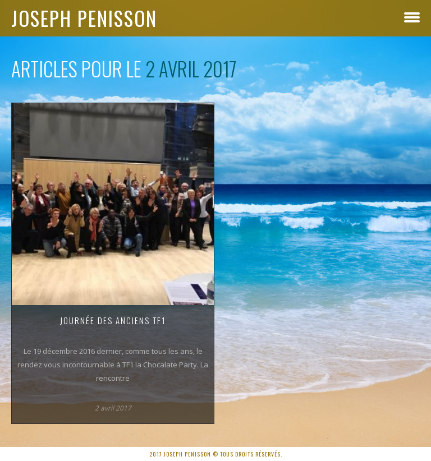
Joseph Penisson (84, 18)
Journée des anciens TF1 (113, 320)
